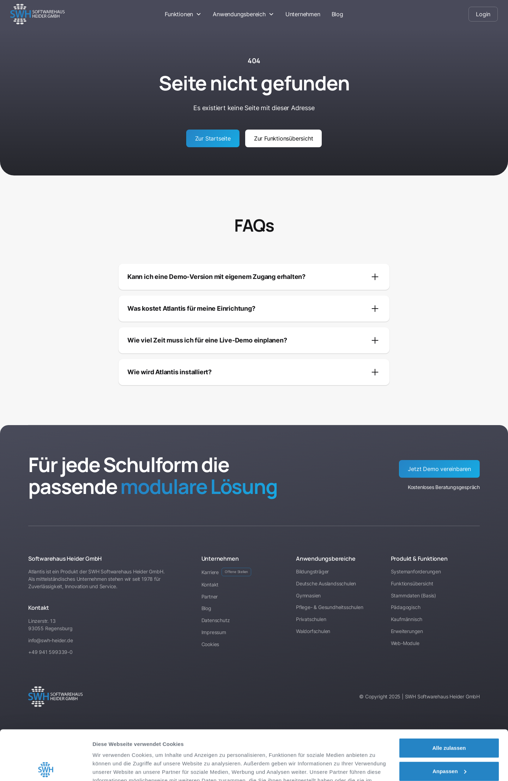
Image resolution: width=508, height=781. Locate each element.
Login (483, 14)
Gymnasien (308, 595)
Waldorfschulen (313, 631)
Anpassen (449, 721)
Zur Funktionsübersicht (283, 138)
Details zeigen (110, 767)
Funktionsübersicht (412, 583)
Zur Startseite (213, 138)
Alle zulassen (449, 698)
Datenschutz (215, 620)
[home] (61, 14)
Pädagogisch (406, 607)
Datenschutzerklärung (122, 748)
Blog (337, 14)
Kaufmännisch (407, 619)
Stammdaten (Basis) (413, 595)
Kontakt (210, 585)
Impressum (171, 748)
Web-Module (405, 643)
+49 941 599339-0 (50, 652)
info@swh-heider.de (50, 640)
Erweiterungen (407, 631)
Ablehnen (449, 744)
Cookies (210, 644)
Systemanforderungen (416, 571)
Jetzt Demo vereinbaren (439, 468)
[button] (183, 14)
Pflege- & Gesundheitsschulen (329, 607)
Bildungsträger (312, 571)
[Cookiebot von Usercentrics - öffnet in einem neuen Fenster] (46, 767)
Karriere (226, 572)
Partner (209, 597)
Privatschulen (311, 619)
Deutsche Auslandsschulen (326, 583)
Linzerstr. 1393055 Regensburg (50, 624)
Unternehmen (302, 14)
